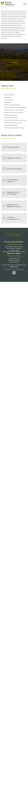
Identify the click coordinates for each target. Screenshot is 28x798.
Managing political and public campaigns (13, 193)
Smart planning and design (14, 169)
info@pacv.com (14, 267)
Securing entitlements (13, 147)
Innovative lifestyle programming (12, 180)
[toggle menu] (25, 3)
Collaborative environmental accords (13, 218)
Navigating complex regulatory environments (14, 205)
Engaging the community (14, 158)
